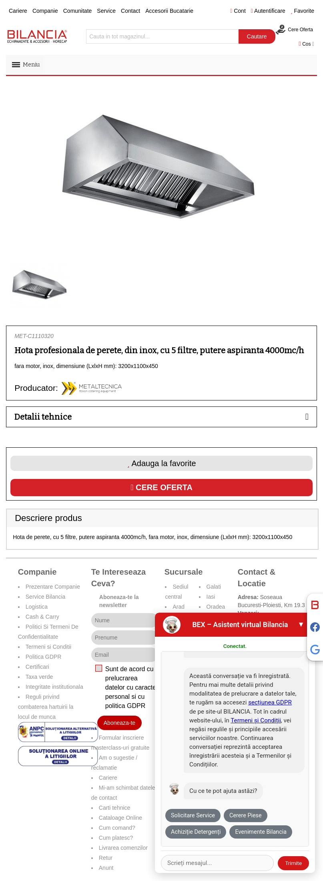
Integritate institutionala (54, 687)
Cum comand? (117, 828)
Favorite (302, 11)
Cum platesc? (116, 838)
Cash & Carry (42, 616)
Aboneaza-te (119, 723)
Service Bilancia (46, 596)
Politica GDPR (43, 657)
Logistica (37, 606)
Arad (179, 606)
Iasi (211, 596)
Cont (238, 11)
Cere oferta (161, 487)
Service (106, 11)
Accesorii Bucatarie (169, 11)
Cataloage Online (120, 818)
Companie (45, 11)
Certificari (37, 667)
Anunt (106, 868)
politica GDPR (125, 705)
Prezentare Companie (53, 586)
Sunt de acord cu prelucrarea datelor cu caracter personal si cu (131, 687)
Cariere (18, 11)
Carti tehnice (114, 808)
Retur (105, 858)
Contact (130, 11)
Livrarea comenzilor (123, 848)
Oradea (216, 606)
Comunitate (77, 11)
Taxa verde (39, 677)
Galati (214, 586)
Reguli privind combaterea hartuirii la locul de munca (46, 707)
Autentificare (268, 11)
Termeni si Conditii (48, 647)
